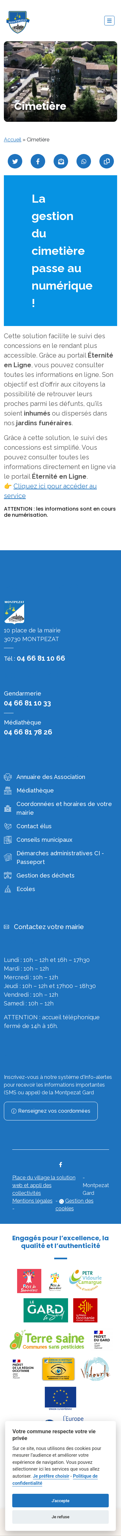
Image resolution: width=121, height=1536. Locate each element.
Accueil (12, 140)
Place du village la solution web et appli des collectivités (44, 1185)
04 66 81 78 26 (28, 732)
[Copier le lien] (106, 161)
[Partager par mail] (61, 161)
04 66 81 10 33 (27, 703)
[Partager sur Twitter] (15, 161)
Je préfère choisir (51, 1476)
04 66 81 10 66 (41, 658)
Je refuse (60, 1516)
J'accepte (61, 1500)
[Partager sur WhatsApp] (83, 161)
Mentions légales (32, 1201)
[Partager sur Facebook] (38, 161)
